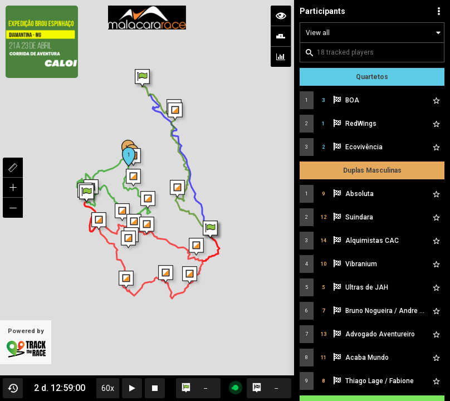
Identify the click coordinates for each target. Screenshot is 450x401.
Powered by (26, 343)
